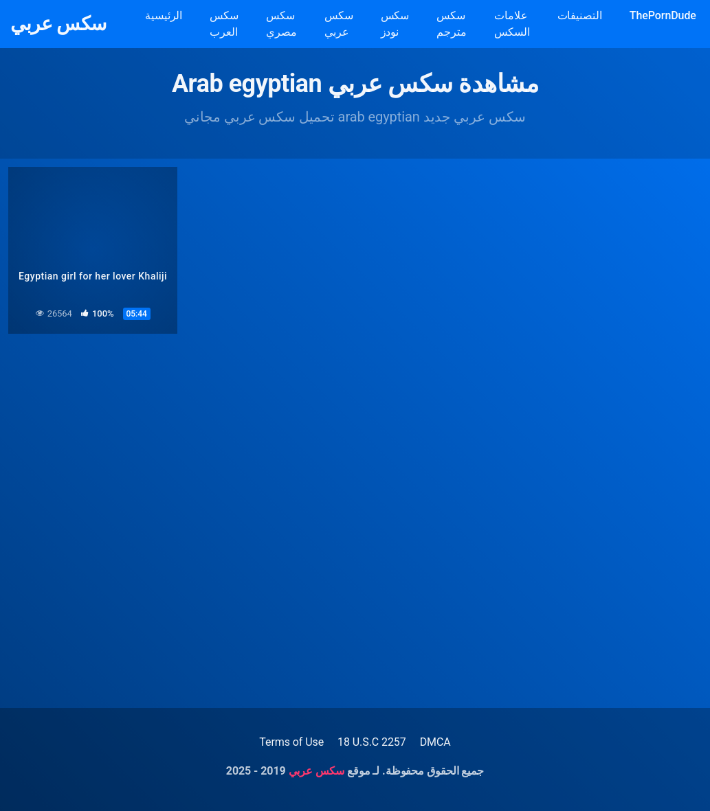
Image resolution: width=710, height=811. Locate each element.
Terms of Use (291, 742)
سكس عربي (58, 24)
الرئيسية (163, 15)
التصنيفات (579, 15)
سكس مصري (281, 23)
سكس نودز (395, 23)
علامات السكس (512, 23)
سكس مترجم (451, 23)
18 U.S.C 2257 (371, 742)
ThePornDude (663, 15)
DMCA (435, 742)
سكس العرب (224, 23)
